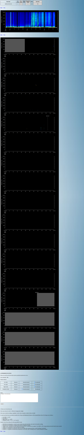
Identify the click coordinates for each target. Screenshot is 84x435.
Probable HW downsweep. (21, 398)
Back (1, 7)
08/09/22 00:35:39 (8, 3)
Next (4, 7)
